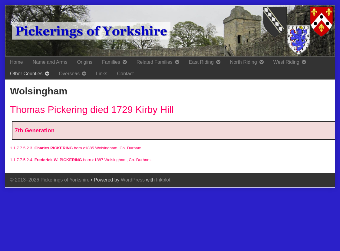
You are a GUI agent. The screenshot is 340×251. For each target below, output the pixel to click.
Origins (84, 62)
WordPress (133, 179)
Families (111, 62)
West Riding (286, 62)
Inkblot (163, 179)
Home (16, 62)
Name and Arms (50, 62)
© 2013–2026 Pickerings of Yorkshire (50, 179)
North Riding (243, 62)
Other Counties (26, 73)
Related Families (155, 62)
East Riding (201, 62)
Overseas (69, 73)
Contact (125, 73)
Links (101, 73)
